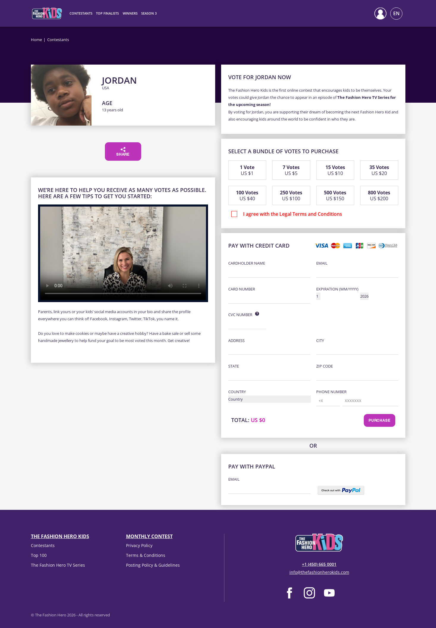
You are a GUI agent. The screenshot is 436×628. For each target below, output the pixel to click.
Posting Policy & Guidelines (153, 565)
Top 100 (39, 555)
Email (322, 263)
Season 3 (149, 13)
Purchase (379, 421)
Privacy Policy (139, 545)
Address (236, 340)
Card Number (241, 289)
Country (237, 391)
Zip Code (324, 366)
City (320, 340)
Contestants (43, 545)
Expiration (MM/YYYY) (337, 289)
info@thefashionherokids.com (319, 572)
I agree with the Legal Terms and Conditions (292, 214)
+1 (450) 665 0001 (319, 564)
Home (36, 39)
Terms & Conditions (145, 555)
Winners (130, 13)
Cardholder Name (246, 263)
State (233, 366)
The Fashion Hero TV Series (58, 565)
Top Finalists (107, 13)
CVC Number (240, 314)
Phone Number (331, 391)
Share (123, 152)
